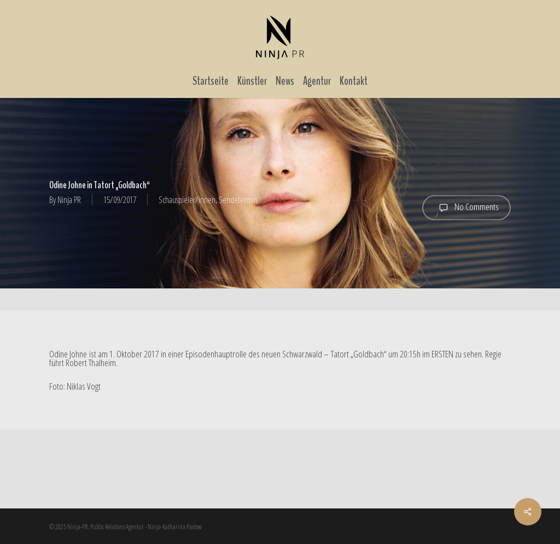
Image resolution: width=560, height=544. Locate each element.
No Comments (466, 207)
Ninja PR (69, 200)
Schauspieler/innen (187, 200)
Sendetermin (238, 200)
